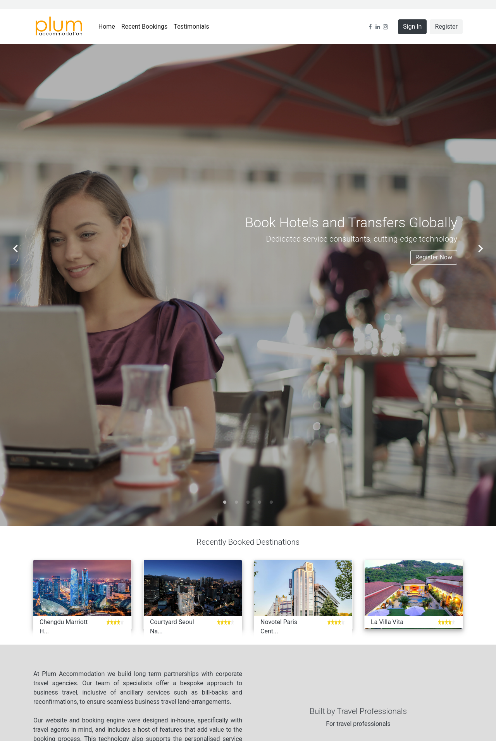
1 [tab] (225, 502)
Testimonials (193, 26)
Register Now (433, 257)
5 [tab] (271, 502)
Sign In (412, 26)
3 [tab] (248, 502)
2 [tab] (236, 502)
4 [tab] (260, 502)
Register (446, 26)
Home (108, 26)
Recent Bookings (146, 26)
